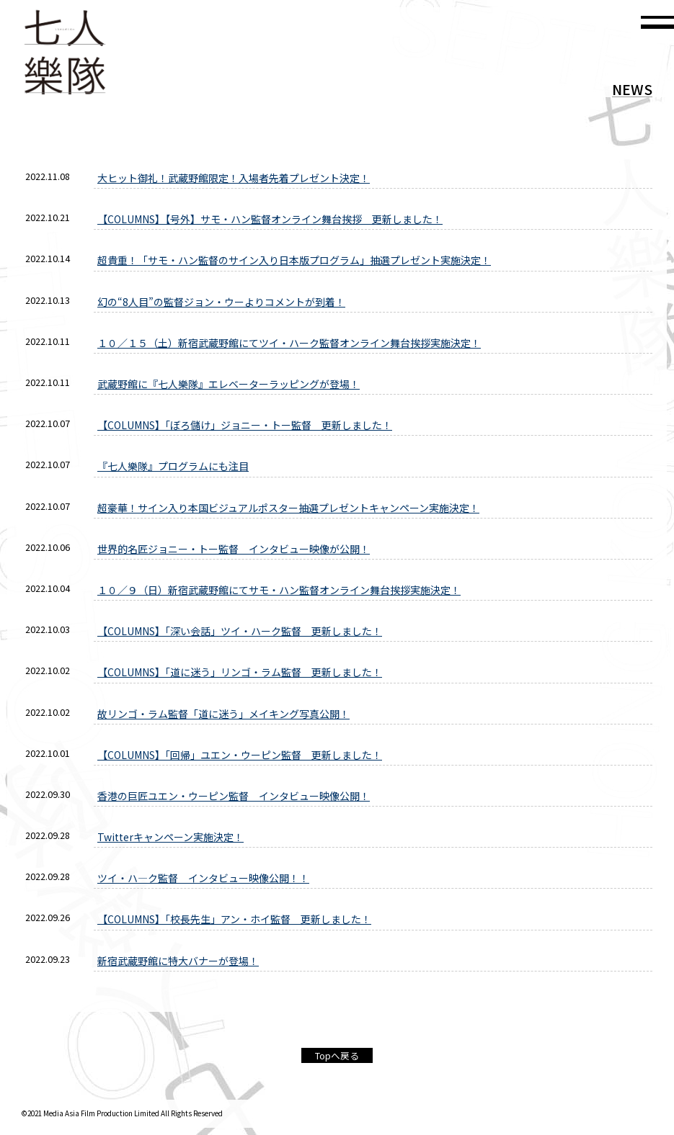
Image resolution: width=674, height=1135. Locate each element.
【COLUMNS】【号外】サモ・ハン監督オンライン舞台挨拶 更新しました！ (270, 219)
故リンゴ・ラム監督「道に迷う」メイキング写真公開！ (223, 713)
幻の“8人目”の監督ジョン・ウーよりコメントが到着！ (221, 302)
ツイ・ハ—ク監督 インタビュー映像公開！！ (203, 878)
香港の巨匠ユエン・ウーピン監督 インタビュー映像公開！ (233, 796)
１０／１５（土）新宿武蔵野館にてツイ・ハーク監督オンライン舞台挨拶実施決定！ (289, 343)
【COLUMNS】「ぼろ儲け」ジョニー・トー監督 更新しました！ (244, 425)
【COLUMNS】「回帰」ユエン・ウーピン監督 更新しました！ (239, 755)
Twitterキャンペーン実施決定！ (170, 837)
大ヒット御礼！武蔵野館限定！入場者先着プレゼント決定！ (233, 178)
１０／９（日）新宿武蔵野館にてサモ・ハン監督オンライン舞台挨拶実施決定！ (279, 590)
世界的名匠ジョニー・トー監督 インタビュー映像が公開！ (233, 549)
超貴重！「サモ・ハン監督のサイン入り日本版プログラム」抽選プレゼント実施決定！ (294, 260)
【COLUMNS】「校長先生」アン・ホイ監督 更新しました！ (234, 919)
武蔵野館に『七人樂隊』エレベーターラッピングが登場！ (228, 384)
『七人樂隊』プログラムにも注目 (173, 466)
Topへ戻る (337, 1055)
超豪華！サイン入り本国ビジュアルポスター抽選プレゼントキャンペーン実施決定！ (288, 508)
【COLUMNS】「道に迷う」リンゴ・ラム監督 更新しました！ (239, 672)
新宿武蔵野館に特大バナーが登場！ (178, 961)
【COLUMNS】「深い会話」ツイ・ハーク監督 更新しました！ (239, 631)
